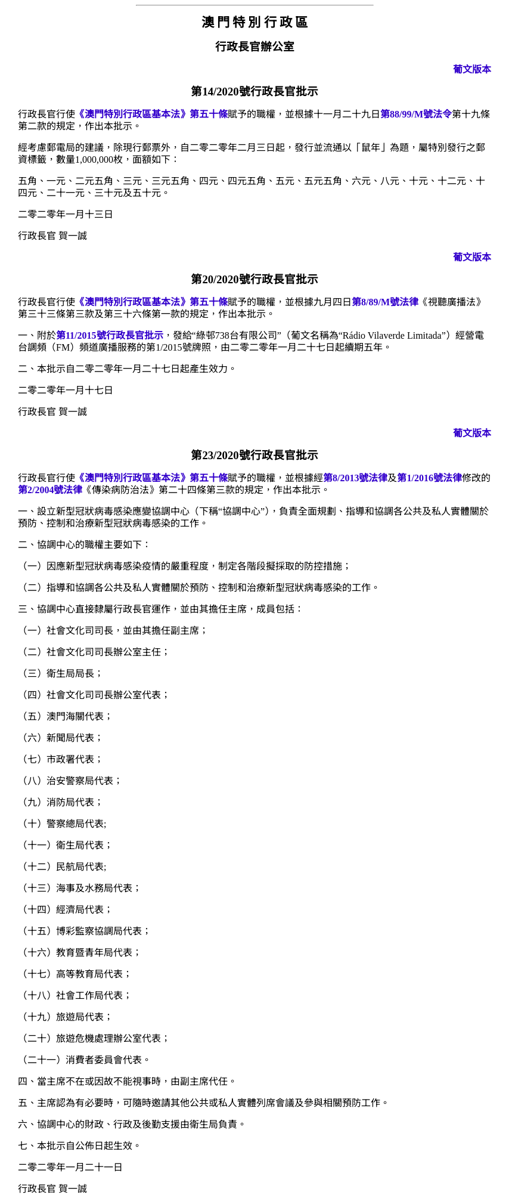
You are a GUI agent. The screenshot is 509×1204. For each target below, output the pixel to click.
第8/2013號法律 (355, 478)
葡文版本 (472, 69)
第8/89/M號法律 (385, 302)
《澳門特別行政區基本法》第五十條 (151, 114)
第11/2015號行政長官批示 (109, 335)
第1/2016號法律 (429, 478)
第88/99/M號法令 (416, 114)
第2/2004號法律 (50, 490)
